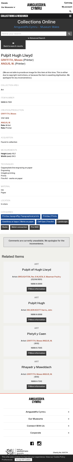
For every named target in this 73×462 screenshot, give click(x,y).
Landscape (62, 221)
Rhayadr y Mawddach (36, 367)
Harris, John (46, 310)
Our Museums (8, 7)
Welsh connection (19, 227)
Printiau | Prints (50, 216)
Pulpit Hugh (36, 303)
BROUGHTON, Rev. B (27, 277)
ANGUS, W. (7, 63)
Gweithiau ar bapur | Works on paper (18, 221)
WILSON (30, 310)
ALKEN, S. (41, 277)
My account (67, 7)
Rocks (5, 227)
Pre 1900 (35, 227)
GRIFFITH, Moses (12, 59)
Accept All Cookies (23, 460)
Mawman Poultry (53, 277)
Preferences (7, 460)
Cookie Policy (59, 457)
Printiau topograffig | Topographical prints (20, 216)
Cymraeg (68, 3)
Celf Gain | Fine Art (46, 221)
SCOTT (38, 310)
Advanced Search (36, 38)
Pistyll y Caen (36, 333)
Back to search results (13, 44)
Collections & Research (14, 16)
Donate (4, 3)
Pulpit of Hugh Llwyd (36, 269)
